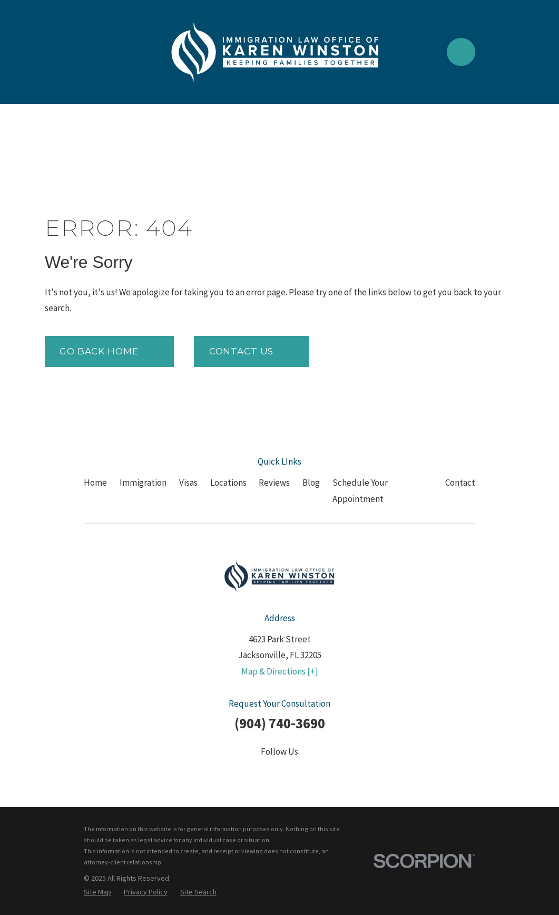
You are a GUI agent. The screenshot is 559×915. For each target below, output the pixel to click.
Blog (311, 482)
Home (95, 482)
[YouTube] (305, 772)
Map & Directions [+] (279, 671)
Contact (460, 482)
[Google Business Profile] (331, 772)
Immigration (143, 482)
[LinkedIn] (279, 772)
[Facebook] (227, 772)
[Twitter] (253, 772)
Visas (188, 482)
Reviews (274, 482)
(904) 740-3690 (279, 723)
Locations (228, 482)
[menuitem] (97, 892)
